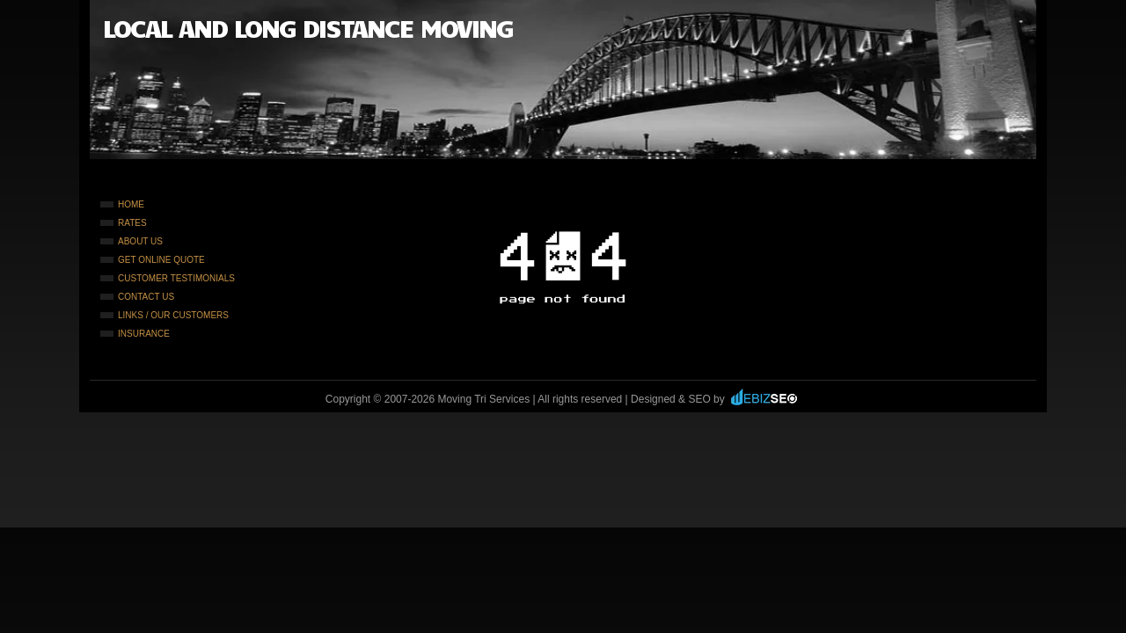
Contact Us (146, 297)
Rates (132, 223)
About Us (140, 241)
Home (131, 204)
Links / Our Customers (173, 315)
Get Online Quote (161, 260)
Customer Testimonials (176, 278)
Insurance (144, 333)
